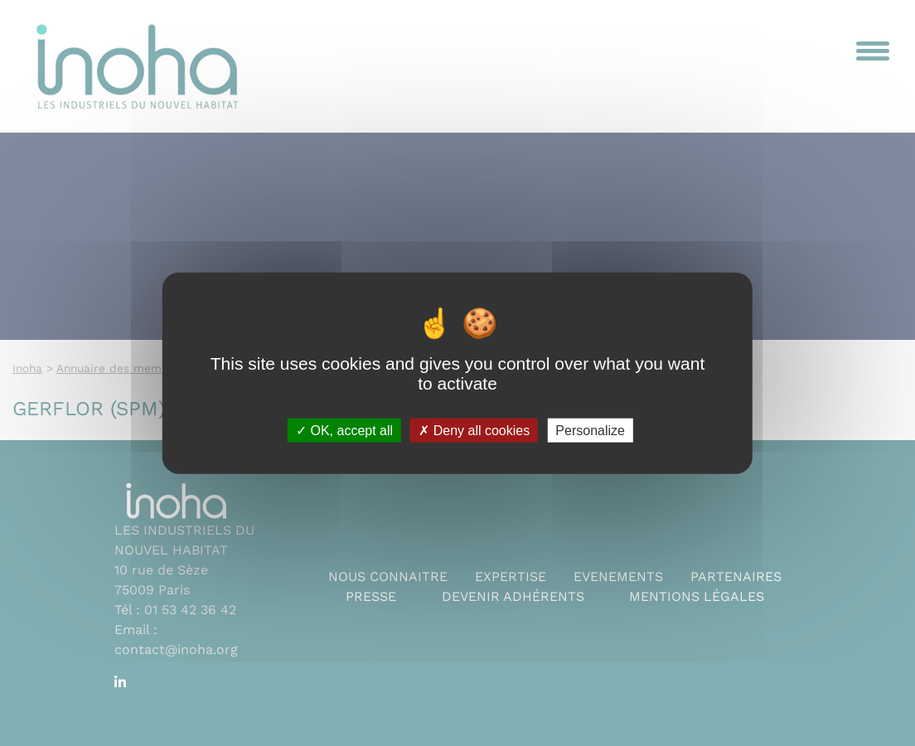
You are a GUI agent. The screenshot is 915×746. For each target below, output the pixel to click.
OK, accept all (344, 430)
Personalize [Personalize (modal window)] (590, 430)
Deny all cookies (474, 430)
